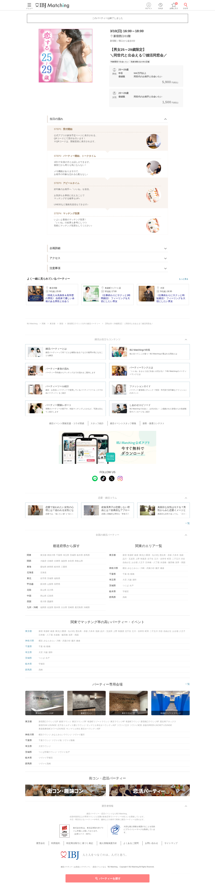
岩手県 (43, 580)
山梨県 (50, 586)
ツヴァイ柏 (57, 742)
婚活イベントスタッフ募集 (122, 424)
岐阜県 (57, 568)
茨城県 (73, 557)
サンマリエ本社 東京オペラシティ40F (83, 730)
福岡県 (43, 609)
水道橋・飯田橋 (167, 564)
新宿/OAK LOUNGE (48, 727)
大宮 (125, 581)
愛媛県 (50, 603)
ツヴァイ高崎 (45, 765)
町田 (169, 560)
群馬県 (87, 557)
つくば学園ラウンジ (48, 753)
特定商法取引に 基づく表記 (83, 841)
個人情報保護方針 (109, 841)
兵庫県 (57, 562)
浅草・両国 (180, 564)
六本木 (176, 557)
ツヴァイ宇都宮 (46, 759)
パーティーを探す (108, 878)
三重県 (64, 568)
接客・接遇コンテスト (150, 424)
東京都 (43, 557)
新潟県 (43, 586)
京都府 (50, 562)
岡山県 (43, 597)
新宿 (125, 557)
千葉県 (59, 557)
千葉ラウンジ (45, 742)
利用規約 (62, 841)
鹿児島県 (79, 609)
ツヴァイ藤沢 (79, 736)
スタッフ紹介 (99, 424)
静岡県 (50, 568)
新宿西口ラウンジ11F (48, 723)
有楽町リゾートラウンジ (98, 723)
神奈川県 (51, 557)
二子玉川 (176, 560)
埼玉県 (66, 557)
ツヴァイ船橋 (68, 742)
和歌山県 (79, 562)
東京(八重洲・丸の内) (149, 557)
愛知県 (43, 568)
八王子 (141, 564)
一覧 (187, 524)
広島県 (50, 597)
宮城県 (50, 580)
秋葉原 (143, 560)
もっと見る (183, 279)
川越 (129, 581)
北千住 (150, 560)
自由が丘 (127, 564)
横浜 (125, 570)
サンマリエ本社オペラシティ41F (101, 727)
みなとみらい (133, 570)
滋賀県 (64, 562)
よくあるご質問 (128, 841)
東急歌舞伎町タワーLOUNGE (52, 730)
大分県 (64, 609)
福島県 (57, 580)
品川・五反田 (129, 560)
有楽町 (130, 557)
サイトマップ (163, 841)
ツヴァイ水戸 (64, 753)
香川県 (43, 603)
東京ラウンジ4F (117, 723)
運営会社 (49, 841)
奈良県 (71, 562)
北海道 (43, 574)
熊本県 (57, 609)
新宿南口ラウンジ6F (150, 723)
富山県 (43, 591)
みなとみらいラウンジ (62, 736)
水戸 (132, 587)
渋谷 (183, 560)
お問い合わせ (146, 841)
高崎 (125, 599)
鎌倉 (162, 570)
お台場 (135, 564)
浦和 (134, 581)
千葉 (125, 576)
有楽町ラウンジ (133, 723)
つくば (126, 587)
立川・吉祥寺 (160, 560)
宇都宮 (126, 593)
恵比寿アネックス (168, 723)
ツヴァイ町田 (136, 727)
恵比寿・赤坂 (166, 557)
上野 (138, 560)
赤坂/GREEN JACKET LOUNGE (157, 727)
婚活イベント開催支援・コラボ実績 (71, 424)
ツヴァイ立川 (123, 727)
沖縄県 (87, 609)
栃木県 (80, 557)
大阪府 (43, 562)
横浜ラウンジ (45, 736)
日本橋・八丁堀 (152, 564)
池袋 (181, 557)
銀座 (136, 557)
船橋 (132, 576)
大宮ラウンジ (45, 748)
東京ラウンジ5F (79, 723)
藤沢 (157, 570)
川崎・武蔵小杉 (147, 570)
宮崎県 (71, 609)
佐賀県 (50, 609)
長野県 (57, 586)
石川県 (50, 591)
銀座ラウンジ (65, 723)
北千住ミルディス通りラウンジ (71, 727)
